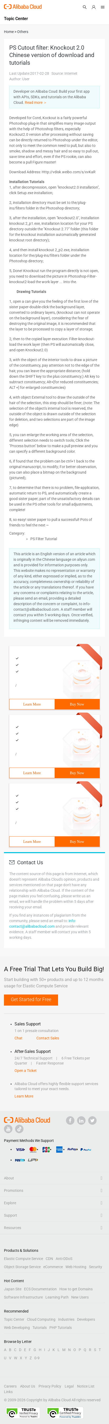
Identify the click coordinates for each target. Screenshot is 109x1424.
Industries (66, 1319)
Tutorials (39, 1327)
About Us (27, 1386)
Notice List (85, 1386)
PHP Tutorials (60, 1327)
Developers (86, 1319)
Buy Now (77, 704)
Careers (10, 1386)
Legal (69, 1386)
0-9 (37, 1358)
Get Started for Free (31, 999)
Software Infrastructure (23, 1297)
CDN (49, 1259)
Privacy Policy (50, 1386)
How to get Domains (76, 1289)
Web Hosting (75, 1267)
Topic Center (14, 1319)
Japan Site (12, 1289)
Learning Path (57, 1297)
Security (95, 1267)
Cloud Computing (41, 1319)
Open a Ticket (26, 1070)
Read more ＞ (36, 102)
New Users (80, 1297)
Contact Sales (47, 1038)
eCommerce (53, 1267)
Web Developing (17, 1327)
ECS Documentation (40, 1289)
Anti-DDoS (64, 1259)
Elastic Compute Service (23, 1259)
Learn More (32, 704)
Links (8, 1392)
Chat (18, 1038)
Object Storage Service (22, 1267)
